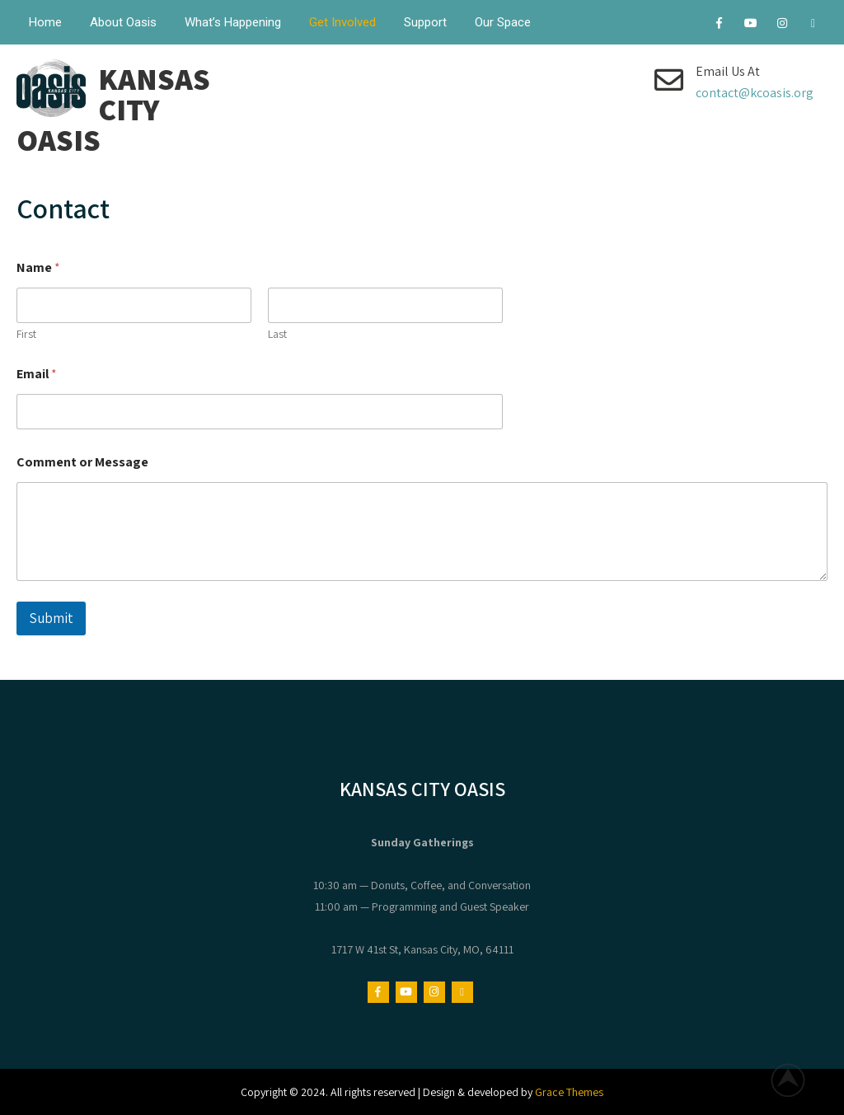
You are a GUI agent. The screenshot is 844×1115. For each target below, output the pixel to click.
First (26, 334)
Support (425, 22)
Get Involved (342, 22)
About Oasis (123, 22)
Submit (51, 618)
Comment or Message (82, 462)
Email (36, 374)
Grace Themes (569, 1092)
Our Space (503, 22)
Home (45, 22)
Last (277, 334)
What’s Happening (233, 22)
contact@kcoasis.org (755, 92)
